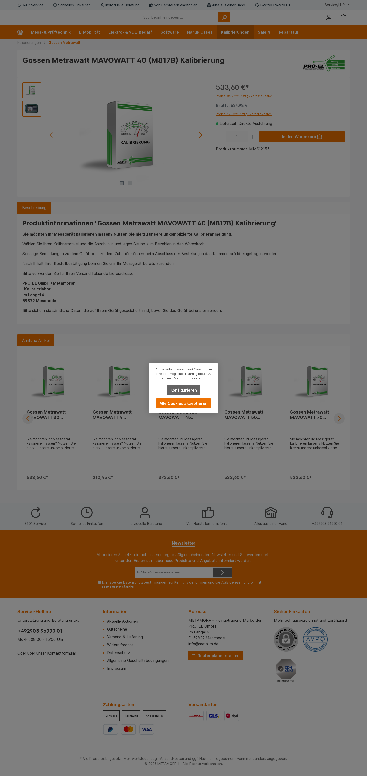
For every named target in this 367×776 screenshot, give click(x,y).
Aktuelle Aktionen (122, 621)
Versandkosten (172, 758)
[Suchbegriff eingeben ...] (190, 21)
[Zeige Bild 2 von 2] (130, 190)
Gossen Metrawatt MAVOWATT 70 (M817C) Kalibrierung (312, 422)
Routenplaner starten (216, 655)
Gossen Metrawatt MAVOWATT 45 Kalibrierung (177, 422)
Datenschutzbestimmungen (145, 582)
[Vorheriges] (51, 142)
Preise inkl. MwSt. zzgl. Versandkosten (244, 121)
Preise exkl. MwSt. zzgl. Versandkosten (244, 103)
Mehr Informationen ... (189, 378)
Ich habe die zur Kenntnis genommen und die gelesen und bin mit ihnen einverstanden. (181, 584)
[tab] (34, 215)
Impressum (116, 668)
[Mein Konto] (329, 21)
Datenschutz (118, 652)
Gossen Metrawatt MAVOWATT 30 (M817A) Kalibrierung (49, 422)
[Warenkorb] (343, 21)
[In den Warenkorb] (302, 144)
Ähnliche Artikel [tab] (36, 347)
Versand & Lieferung (125, 636)
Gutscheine (117, 629)
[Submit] (222, 572)
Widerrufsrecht (120, 644)
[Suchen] (251, 21)
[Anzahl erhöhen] (253, 144)
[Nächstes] (200, 142)
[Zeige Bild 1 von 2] (122, 190)
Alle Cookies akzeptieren (183, 403)
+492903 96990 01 (39, 631)
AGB (224, 582)
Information (115, 611)
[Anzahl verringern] (221, 144)
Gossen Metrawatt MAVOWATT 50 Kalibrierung (243, 422)
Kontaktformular (61, 653)
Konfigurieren (183, 390)
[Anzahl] (237, 144)
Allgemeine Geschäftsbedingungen (138, 660)
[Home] (22, 39)
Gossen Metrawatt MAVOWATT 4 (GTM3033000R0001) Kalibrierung (116, 422)
